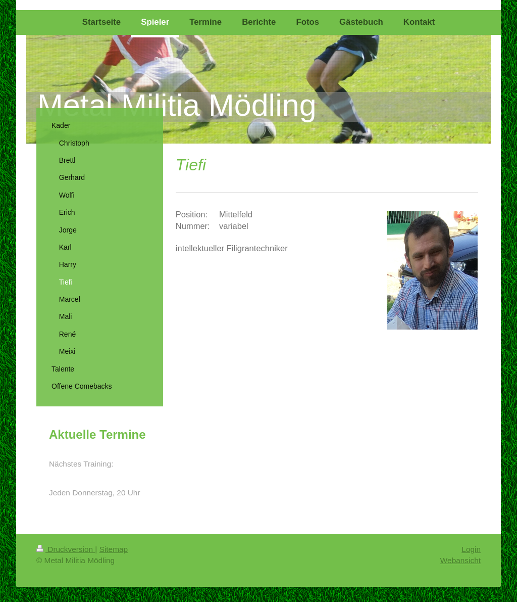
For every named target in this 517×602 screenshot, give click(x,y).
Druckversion (65, 549)
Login (471, 549)
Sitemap (113, 549)
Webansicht (460, 560)
